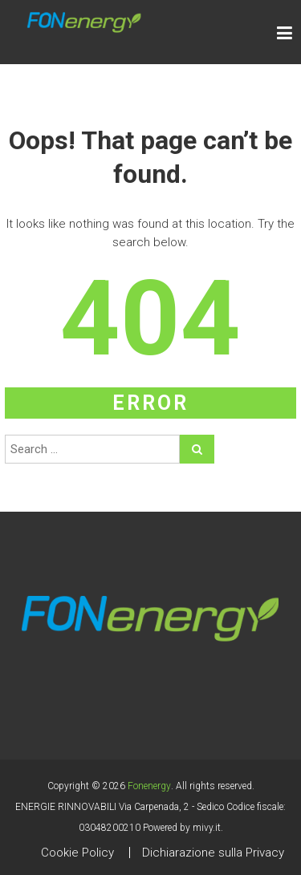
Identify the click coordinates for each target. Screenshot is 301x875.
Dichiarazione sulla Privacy (213, 852)
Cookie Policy (77, 852)
